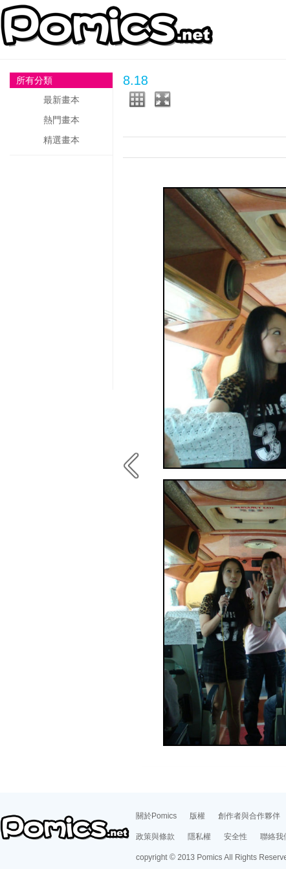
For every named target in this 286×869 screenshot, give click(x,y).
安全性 (235, 836)
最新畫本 (61, 100)
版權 (197, 815)
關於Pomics (156, 815)
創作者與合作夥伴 (249, 815)
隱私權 (199, 836)
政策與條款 (155, 836)
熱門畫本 (61, 120)
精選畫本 (61, 140)
